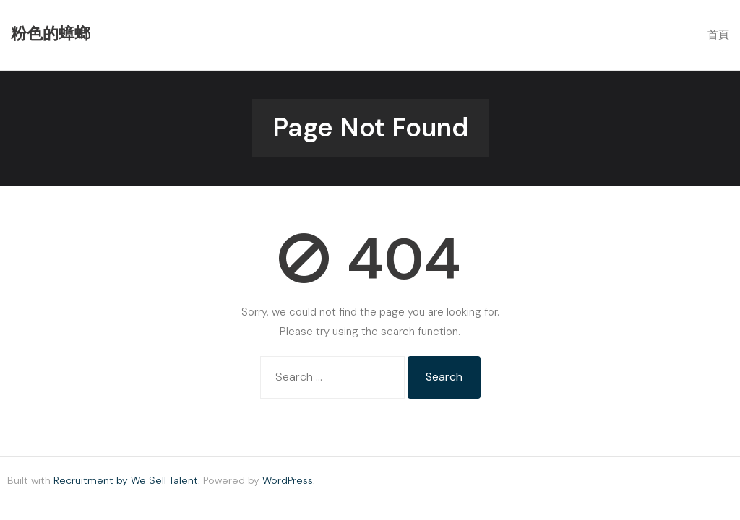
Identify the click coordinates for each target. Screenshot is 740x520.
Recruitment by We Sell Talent (125, 480)
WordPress (287, 480)
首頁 (718, 34)
